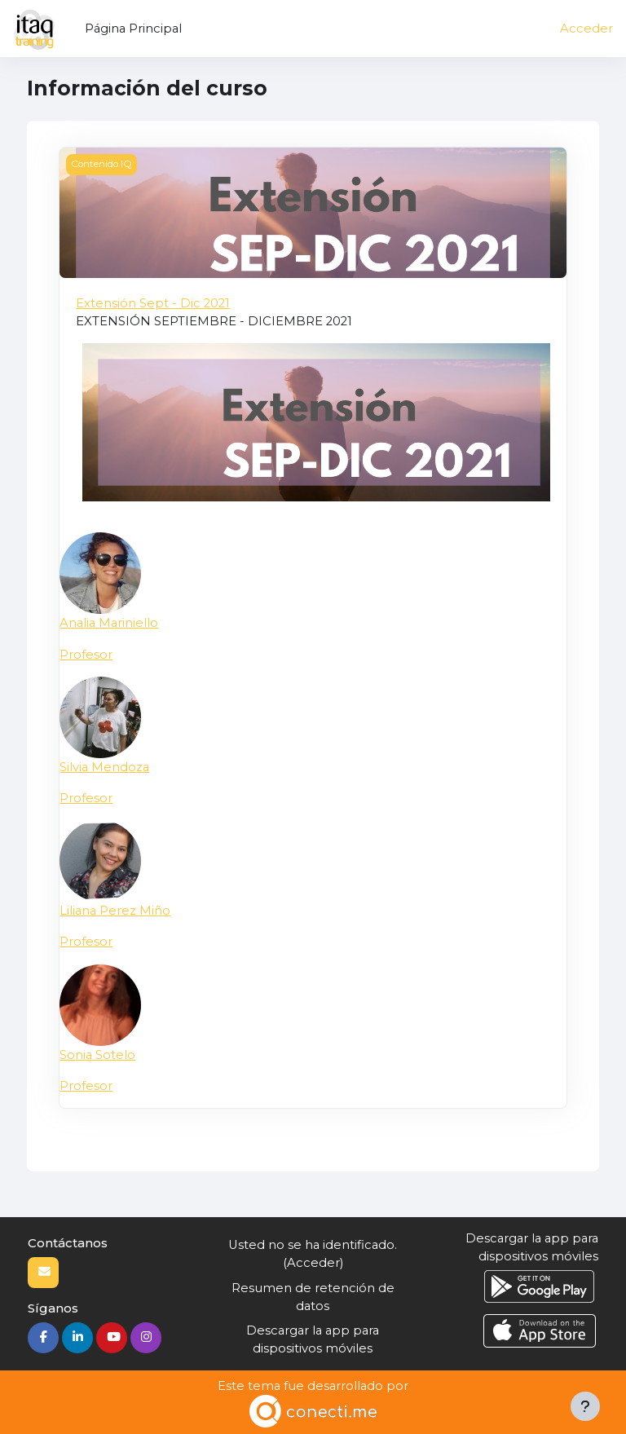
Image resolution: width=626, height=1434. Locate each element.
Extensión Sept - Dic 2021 (153, 303)
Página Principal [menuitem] (133, 28)
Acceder (586, 28)
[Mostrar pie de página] (585, 1406)
